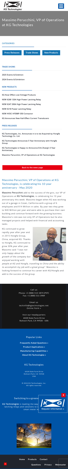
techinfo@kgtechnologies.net (34, 305)
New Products (51, 52)
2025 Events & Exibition (12, 75)
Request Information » (53, 404)
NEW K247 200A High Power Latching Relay (21, 104)
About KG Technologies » (34, 355)
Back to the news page (32, 167)
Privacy (48, 465)
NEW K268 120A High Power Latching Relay (21, 99)
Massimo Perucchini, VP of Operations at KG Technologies (28, 155)
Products (32, 459)
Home (22, 459)
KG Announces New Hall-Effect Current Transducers (25, 118)
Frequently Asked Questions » (34, 343)
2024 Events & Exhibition (13, 79)
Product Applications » (34, 347)
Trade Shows (32, 52)
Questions (36, 465)
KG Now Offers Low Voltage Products (19, 95)
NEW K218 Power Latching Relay (16, 109)
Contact (43, 459)
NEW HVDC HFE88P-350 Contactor (17, 113)
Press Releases (12, 52)
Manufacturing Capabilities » (34, 351)
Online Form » (34, 308)
